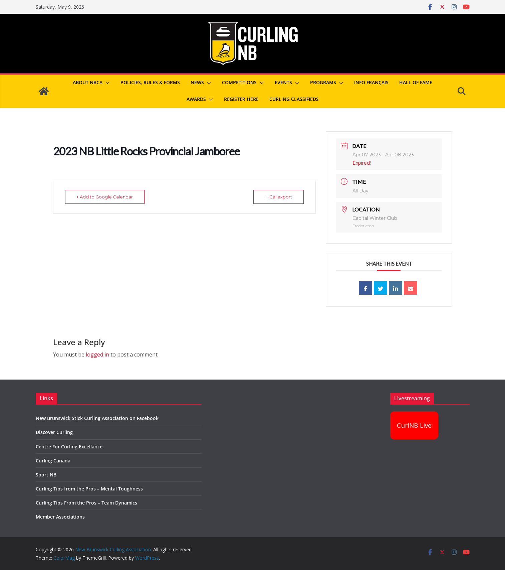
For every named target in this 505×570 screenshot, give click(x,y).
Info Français (371, 82)
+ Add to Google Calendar (105, 196)
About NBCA (87, 82)
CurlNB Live (414, 425)
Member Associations (60, 517)
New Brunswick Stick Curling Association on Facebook (97, 418)
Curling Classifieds (294, 99)
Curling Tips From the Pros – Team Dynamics (86, 503)
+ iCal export (278, 196)
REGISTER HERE (241, 99)
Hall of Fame (415, 82)
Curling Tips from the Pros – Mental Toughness (89, 488)
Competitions (239, 82)
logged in (97, 354)
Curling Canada (53, 460)
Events (283, 82)
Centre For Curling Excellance (69, 446)
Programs (323, 82)
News (197, 82)
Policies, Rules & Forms (150, 82)
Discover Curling (54, 432)
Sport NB (46, 474)
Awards (196, 99)
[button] (106, 83)
